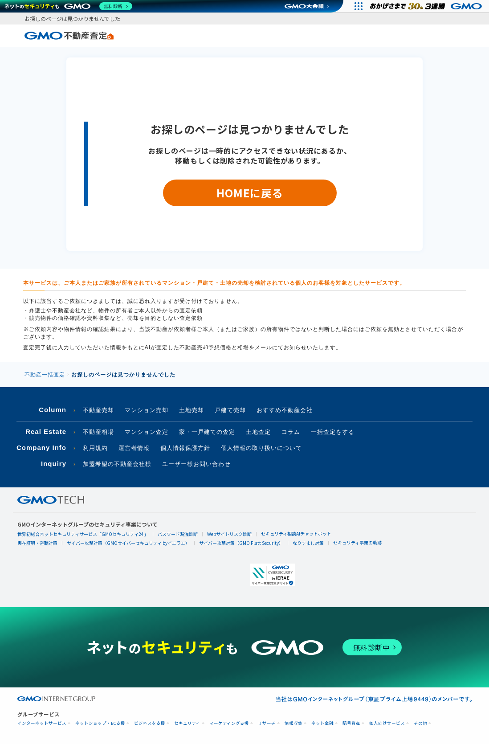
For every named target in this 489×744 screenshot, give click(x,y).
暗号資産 (351, 723)
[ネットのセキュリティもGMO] (68, 6)
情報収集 (293, 723)
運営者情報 (134, 448)
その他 (420, 723)
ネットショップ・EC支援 (100, 723)
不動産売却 (98, 410)
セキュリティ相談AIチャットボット (296, 533)
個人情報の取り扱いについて (261, 448)
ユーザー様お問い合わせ (196, 464)
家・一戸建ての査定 (207, 432)
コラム (290, 432)
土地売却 (191, 410)
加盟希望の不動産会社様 (117, 464)
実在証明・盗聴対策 (37, 543)
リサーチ (267, 723)
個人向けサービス (387, 723)
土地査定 (258, 432)
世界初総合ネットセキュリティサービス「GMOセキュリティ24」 (82, 534)
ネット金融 (322, 723)
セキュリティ (187, 723)
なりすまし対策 (308, 543)
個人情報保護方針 (185, 448)
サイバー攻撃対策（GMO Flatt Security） (241, 543)
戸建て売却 (230, 410)
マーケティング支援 (229, 723)
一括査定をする (333, 432)
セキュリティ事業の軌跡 (357, 542)
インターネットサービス (41, 723)
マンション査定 (146, 432)
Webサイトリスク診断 (229, 534)
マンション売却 (146, 410)
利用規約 (95, 448)
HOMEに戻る (249, 192)
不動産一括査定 (44, 375)
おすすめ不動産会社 (285, 410)
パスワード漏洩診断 (178, 534)
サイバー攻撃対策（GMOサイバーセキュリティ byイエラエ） (128, 543)
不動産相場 (98, 432)
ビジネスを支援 (149, 723)
